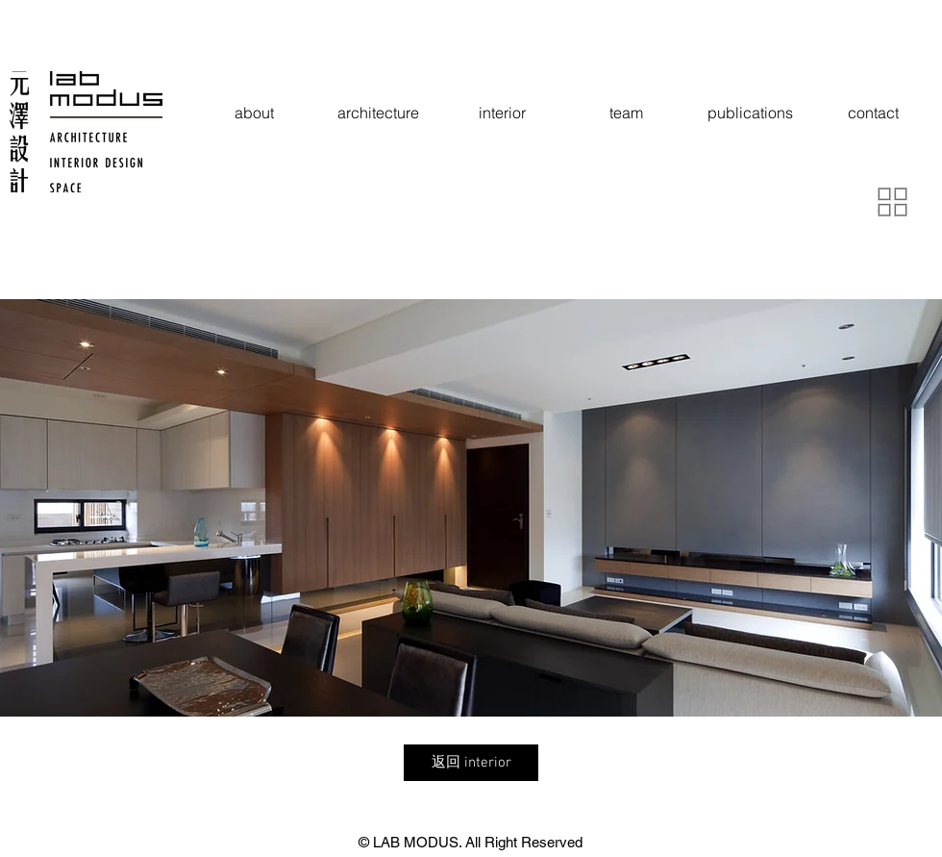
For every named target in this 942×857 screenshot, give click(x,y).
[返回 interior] (471, 763)
